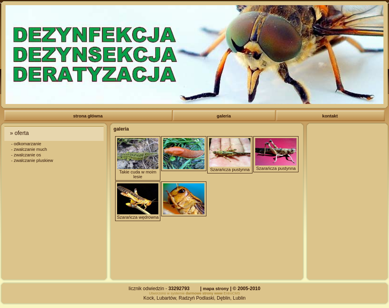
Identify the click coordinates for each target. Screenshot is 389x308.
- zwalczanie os (26, 154)
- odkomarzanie (26, 143)
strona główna (88, 116)
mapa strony (216, 288)
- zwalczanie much (29, 149)
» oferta (20, 133)
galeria (224, 116)
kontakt (330, 116)
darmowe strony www (204, 293)
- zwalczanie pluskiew (32, 160)
